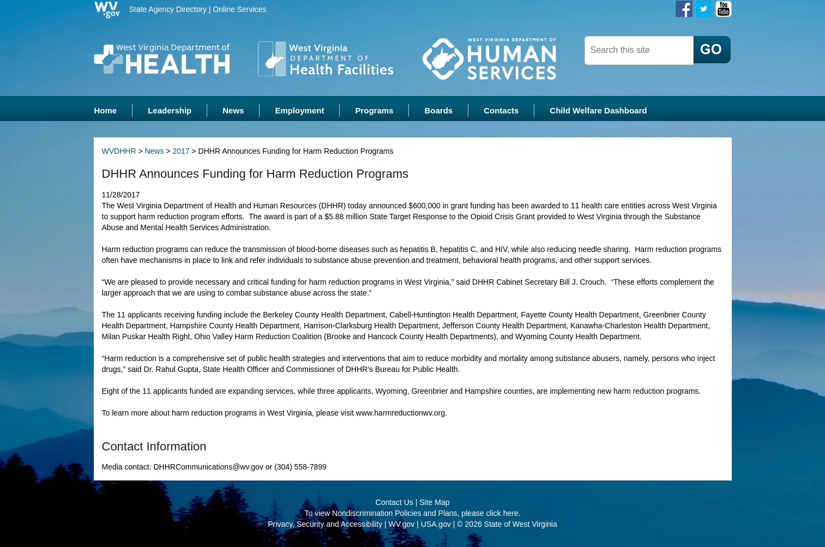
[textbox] (639, 50)
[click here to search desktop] (712, 49)
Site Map (434, 503)
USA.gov (436, 525)
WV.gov (402, 525)
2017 (180, 152)
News (154, 152)
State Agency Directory (168, 9)
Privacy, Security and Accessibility (325, 525)
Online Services (239, 9)
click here (502, 514)
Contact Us (394, 503)
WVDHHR (119, 152)
